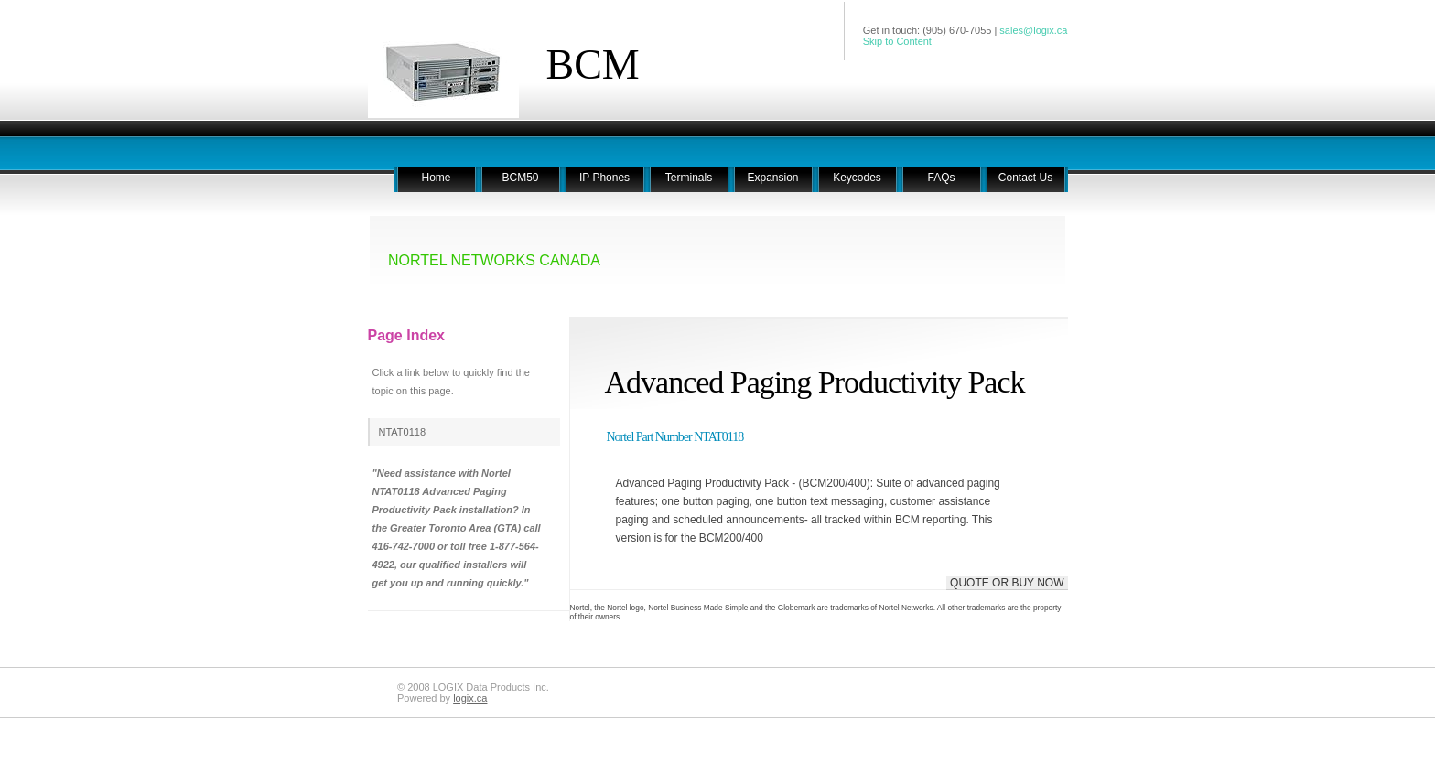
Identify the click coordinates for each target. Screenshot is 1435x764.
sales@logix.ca (1033, 30)
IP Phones (604, 177)
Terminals (688, 177)
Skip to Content (897, 41)
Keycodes (857, 177)
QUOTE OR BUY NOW (1006, 582)
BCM (593, 64)
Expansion (772, 177)
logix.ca (470, 698)
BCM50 (520, 177)
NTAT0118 (402, 431)
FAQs (941, 177)
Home (435, 177)
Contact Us (1025, 177)
